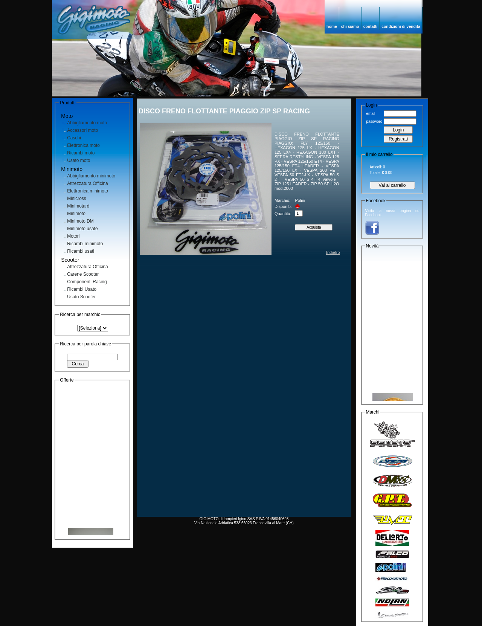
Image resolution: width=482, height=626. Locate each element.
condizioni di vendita (400, 26)
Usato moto (78, 160)
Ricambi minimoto (85, 243)
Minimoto (76, 213)
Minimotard (78, 206)
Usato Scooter (81, 296)
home (331, 26)
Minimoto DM (80, 221)
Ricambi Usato (81, 289)
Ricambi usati (80, 251)
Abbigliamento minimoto (91, 176)
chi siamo (350, 26)
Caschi (74, 137)
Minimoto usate (82, 228)
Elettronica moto (83, 145)
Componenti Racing (87, 281)
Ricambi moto (81, 153)
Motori (73, 236)
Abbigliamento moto (87, 122)
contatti (370, 26)
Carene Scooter (83, 274)
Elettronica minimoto (87, 191)
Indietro (333, 252)
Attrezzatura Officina (87, 183)
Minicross (76, 198)
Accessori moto (82, 130)
